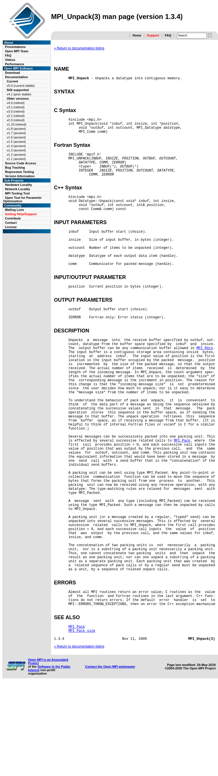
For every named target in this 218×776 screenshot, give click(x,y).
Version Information (19, 176)
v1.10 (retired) (16, 124)
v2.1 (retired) (15, 116)
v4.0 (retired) (15, 103)
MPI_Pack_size (81, 720)
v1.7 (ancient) (16, 133)
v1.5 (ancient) (16, 141)
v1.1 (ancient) (16, 159)
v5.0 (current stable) (21, 85)
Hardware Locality (18, 184)
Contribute (13, 218)
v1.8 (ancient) (16, 128)
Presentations (15, 47)
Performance (14, 64)
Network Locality (17, 189)
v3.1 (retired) (15, 107)
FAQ (168, 35)
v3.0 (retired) (15, 111)
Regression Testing (19, 172)
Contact (11, 222)
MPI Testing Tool (17, 193)
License (11, 227)
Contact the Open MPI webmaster (110, 758)
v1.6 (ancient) (16, 137)
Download (12, 72)
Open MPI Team (16, 51)
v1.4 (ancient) (16, 146)
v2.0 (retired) (15, 120)
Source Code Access (20, 163)
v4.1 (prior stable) (19, 94)
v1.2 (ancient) (16, 154)
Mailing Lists (14, 209)
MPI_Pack (182, 495)
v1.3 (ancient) (16, 150)
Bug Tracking (15, 167)
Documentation (16, 77)
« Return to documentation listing (79, 48)
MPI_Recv (204, 383)
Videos (10, 59)
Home (137, 35)
